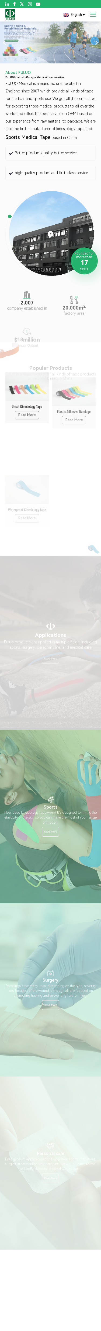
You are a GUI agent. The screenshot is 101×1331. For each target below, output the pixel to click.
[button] (4, 42)
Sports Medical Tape (27, 137)
